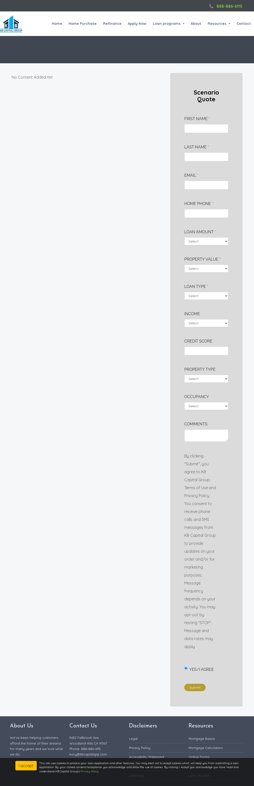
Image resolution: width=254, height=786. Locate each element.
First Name (197, 118)
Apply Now (137, 23)
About (196, 23)
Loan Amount (200, 232)
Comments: (196, 424)
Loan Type (196, 286)
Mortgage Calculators (205, 748)
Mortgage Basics (202, 739)
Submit (195, 687)
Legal (133, 739)
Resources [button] (217, 23)
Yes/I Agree (199, 669)
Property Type (200, 369)
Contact (244, 23)
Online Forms (199, 757)
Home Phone (198, 203)
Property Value (202, 259)
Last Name (196, 147)
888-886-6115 (225, 6)
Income (192, 313)
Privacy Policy (139, 748)
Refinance (112, 23)
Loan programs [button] (167, 23)
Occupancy (196, 396)
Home (57, 23)
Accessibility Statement (146, 757)
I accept (26, 765)
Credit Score (198, 341)
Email (191, 175)
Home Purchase (82, 23)
